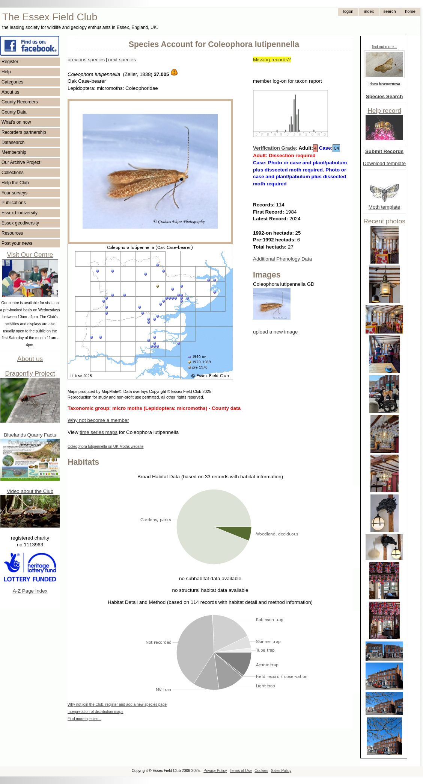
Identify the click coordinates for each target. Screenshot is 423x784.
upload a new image (275, 332)
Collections (13, 172)
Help (6, 71)
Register (10, 61)
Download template (384, 163)
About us (10, 92)
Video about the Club (30, 491)
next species (122, 59)
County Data (14, 112)
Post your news (17, 243)
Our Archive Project (21, 162)
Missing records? (272, 59)
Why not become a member (98, 420)
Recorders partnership (24, 132)
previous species (86, 59)
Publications (14, 202)
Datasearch (13, 142)
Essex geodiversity (20, 223)
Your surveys (14, 193)
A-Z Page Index (30, 591)
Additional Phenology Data (282, 259)
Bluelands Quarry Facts (30, 435)
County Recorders (20, 102)
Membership (14, 152)
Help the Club (15, 182)
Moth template (384, 207)
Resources (12, 233)
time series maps (98, 432)
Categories (12, 82)
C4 (336, 148)
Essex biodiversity (20, 212)
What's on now (16, 122)
